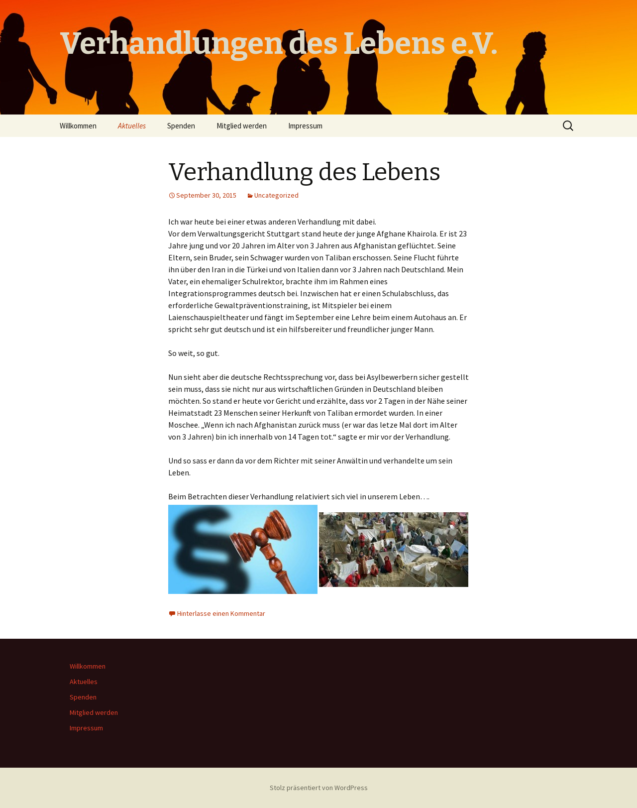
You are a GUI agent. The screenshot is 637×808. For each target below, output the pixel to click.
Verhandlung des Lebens (304, 172)
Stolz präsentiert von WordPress (319, 787)
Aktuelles (132, 125)
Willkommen (78, 125)
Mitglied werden (241, 125)
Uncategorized (276, 195)
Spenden (181, 125)
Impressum (305, 125)
